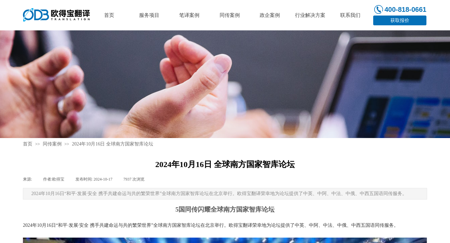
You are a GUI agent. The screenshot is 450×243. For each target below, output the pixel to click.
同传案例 (52, 143)
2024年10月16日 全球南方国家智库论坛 (112, 143)
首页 (27, 143)
